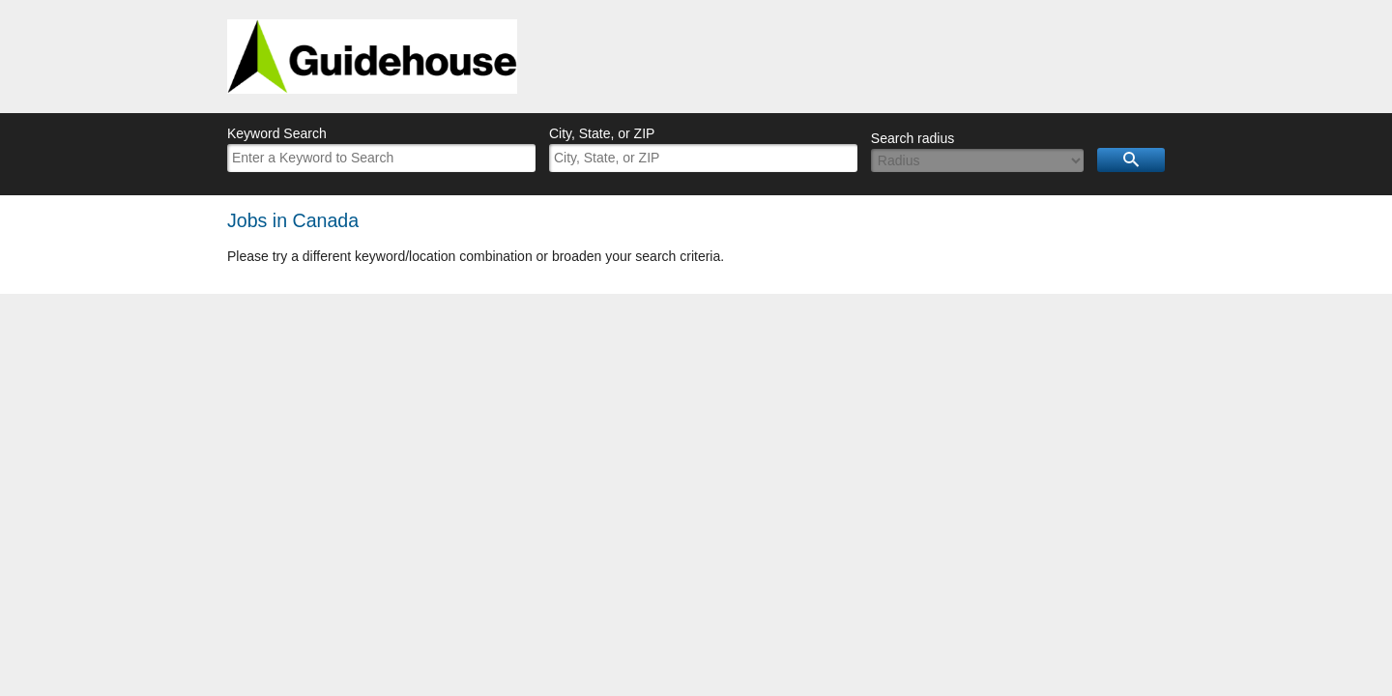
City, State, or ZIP (601, 133)
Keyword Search (277, 133)
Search (1131, 160)
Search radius (912, 138)
